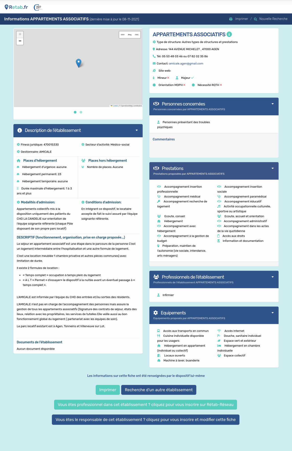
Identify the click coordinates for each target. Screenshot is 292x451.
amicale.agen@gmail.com (186, 63)
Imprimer (107, 389)
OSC (137, 35)
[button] (78, 63)
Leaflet (114, 106)
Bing (129, 35)
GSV (123, 35)
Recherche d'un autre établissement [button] (159, 389)
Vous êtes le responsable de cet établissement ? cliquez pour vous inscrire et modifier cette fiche (146, 419)
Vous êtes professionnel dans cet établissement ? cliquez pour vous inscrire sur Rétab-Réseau (145, 404)
